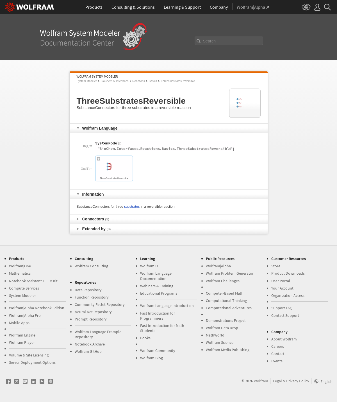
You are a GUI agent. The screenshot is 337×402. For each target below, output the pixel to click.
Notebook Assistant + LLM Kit (33, 280)
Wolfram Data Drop (222, 327)
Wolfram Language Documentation (156, 276)
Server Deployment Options (32, 362)
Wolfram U (149, 265)
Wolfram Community (157, 350)
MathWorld (215, 335)
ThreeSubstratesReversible (178, 81)
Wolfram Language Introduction (167, 305)
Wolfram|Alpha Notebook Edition (36, 307)
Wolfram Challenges (223, 280)
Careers (277, 346)
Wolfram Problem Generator (230, 273)
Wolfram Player (22, 342)
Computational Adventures (229, 307)
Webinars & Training (156, 285)
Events (277, 360)
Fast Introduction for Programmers (157, 316)
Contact (277, 353)
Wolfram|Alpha (218, 265)
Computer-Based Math (224, 293)
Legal (277, 380)
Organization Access (287, 295)
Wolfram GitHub (88, 351)
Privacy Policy (297, 380)
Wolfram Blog (151, 357)
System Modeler (87, 81)
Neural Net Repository (93, 311)
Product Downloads (288, 273)
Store (275, 265)
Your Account (282, 288)
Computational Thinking (226, 300)
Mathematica (20, 273)
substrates (132, 207)
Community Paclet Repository (100, 304)
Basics (153, 81)
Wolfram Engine (22, 335)
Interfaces (122, 81)
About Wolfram (284, 339)
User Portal (280, 280)
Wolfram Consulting (91, 265)
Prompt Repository (91, 319)
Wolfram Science (219, 342)
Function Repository (92, 297)
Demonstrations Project (226, 320)
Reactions (138, 81)
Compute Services (24, 288)
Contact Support (285, 315)
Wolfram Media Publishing (227, 349)
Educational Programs (158, 293)
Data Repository (88, 289)
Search (209, 41)
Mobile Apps (19, 322)
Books (145, 337)
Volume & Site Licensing (29, 355)
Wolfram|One (20, 265)
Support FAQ (281, 307)
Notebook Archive (90, 344)
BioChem (106, 81)
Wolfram (261, 380)
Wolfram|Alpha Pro (25, 315)
